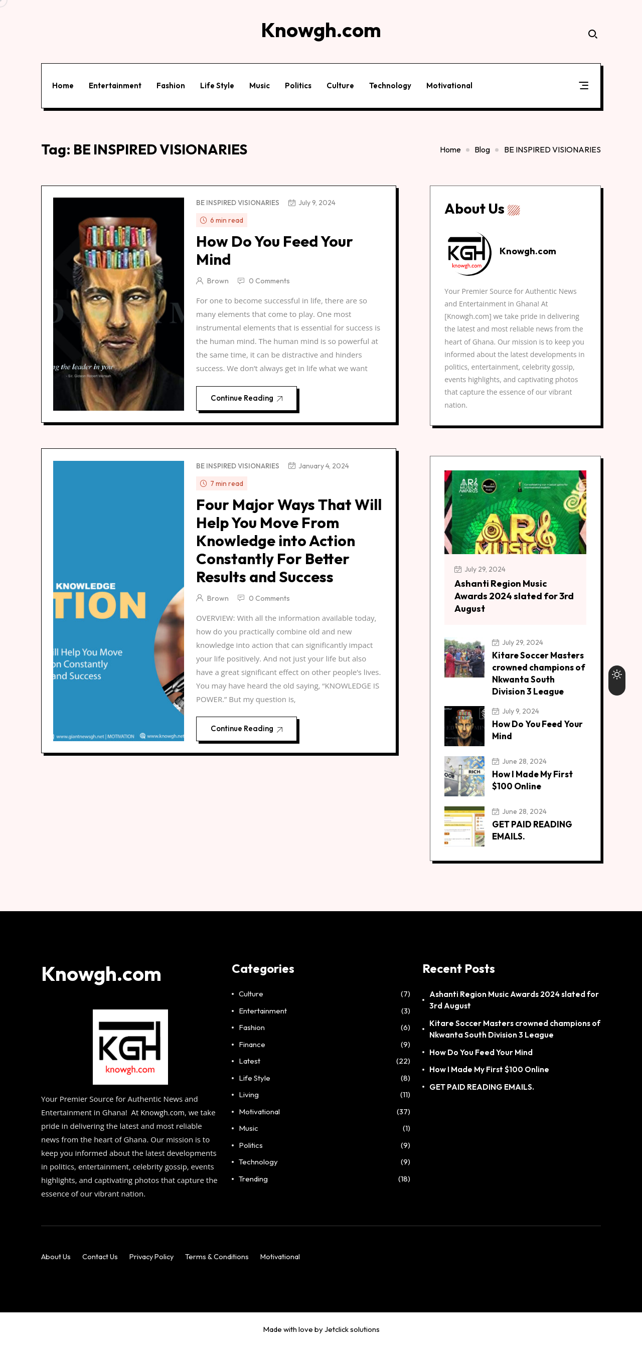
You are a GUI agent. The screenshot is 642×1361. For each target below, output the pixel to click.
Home (65, 82)
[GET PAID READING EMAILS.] (468, 838)
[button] (581, 84)
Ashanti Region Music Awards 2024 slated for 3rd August (509, 595)
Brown (218, 277)
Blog (482, 143)
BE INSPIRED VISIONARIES (239, 199)
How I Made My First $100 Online (489, 1084)
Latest (249, 1076)
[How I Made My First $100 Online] (468, 788)
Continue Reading (251, 398)
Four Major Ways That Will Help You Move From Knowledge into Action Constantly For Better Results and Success (283, 551)
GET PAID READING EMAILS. (481, 1101)
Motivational (451, 82)
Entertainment (117, 82)
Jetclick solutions (352, 1344)
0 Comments (269, 277)
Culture (342, 82)
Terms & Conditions (222, 1271)
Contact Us (101, 1271)
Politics (300, 82)
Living (249, 1109)
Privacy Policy (155, 1271)
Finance (252, 1059)
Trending (253, 1193)
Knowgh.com (163, 1127)
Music (261, 82)
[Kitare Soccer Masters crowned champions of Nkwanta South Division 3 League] (468, 657)
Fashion (172, 82)
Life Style (219, 82)
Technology (392, 82)
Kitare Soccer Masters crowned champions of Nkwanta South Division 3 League (531, 678)
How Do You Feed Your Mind (275, 247)
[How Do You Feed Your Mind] (468, 738)
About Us (56, 1271)
